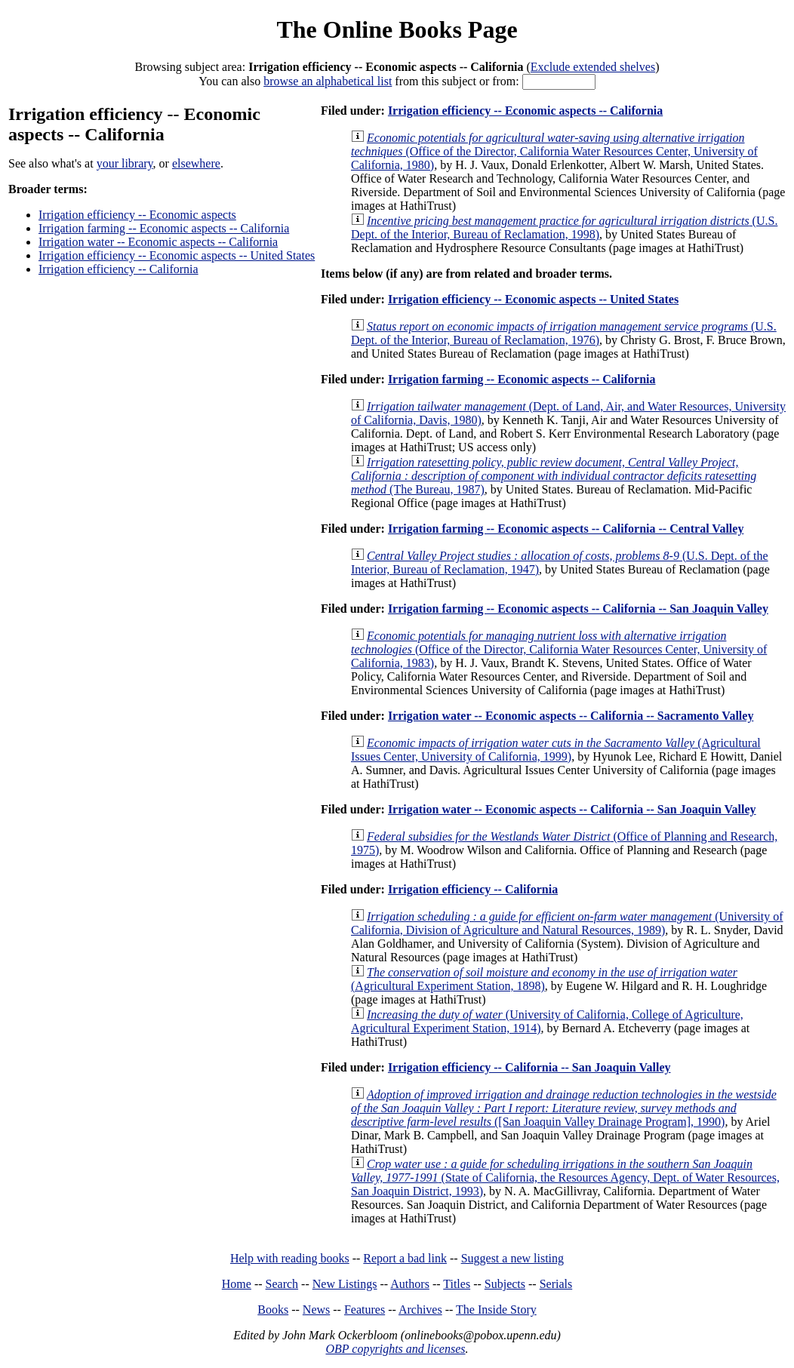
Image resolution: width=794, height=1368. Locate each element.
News (316, 1309)
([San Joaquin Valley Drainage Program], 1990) (564, 1108)
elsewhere (196, 163)
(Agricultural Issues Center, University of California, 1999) (556, 749)
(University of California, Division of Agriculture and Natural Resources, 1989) (567, 923)
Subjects (505, 1283)
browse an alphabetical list (327, 81)
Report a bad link (405, 1258)
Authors (409, 1283)
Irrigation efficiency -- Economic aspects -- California (525, 110)
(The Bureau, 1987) (553, 476)
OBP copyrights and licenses (395, 1348)
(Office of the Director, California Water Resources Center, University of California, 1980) (554, 151)
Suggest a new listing (512, 1258)
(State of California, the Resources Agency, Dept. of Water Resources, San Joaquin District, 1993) (565, 1177)
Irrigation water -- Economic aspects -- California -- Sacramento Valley (571, 715)
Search (282, 1283)
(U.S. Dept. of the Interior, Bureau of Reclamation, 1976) (564, 333)
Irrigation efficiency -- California (118, 269)
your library (125, 163)
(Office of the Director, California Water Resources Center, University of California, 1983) (559, 649)
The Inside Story (496, 1309)
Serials (556, 1283)
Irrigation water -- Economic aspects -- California (158, 241)
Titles (456, 1283)
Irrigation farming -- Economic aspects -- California (163, 228)
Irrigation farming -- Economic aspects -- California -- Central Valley (565, 528)
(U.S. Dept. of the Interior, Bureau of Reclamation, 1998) (564, 227)
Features (364, 1309)
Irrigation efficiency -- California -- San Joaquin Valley (529, 1067)
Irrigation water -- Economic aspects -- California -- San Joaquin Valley (572, 809)
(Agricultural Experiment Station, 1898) (544, 979)
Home (236, 1283)
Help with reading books (289, 1258)
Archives (420, 1309)
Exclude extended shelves (593, 66)
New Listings (344, 1283)
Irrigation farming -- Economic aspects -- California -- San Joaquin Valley (578, 608)
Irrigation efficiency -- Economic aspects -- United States (176, 255)
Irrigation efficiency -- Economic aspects (137, 214)
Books (272, 1309)
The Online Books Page (396, 29)
